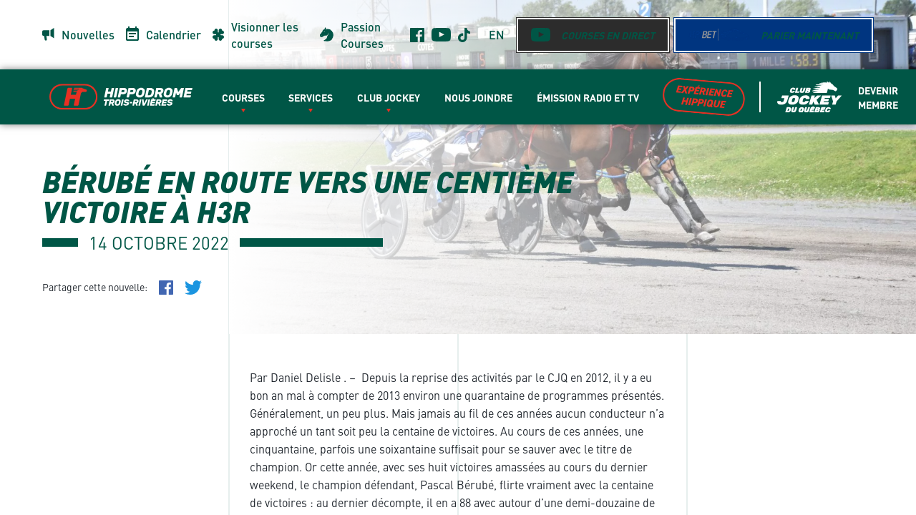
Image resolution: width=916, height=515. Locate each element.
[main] (458, 257)
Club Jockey (388, 97)
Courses (243, 97)
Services (310, 97)
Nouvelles (88, 34)
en (497, 34)
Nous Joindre (478, 97)
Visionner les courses (264, 35)
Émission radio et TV (588, 97)
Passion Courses (362, 35)
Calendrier (173, 34)
